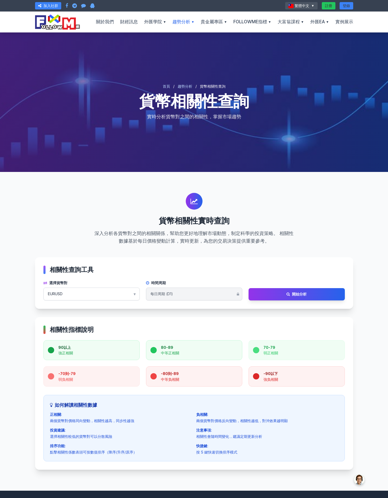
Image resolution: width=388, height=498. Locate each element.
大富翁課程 (291, 21)
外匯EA (319, 21)
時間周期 (156, 283)
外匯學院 (155, 21)
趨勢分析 (183, 21)
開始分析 (296, 294)
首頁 (166, 86)
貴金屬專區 (214, 21)
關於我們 (105, 21)
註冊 (328, 5)
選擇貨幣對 (55, 283)
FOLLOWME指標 (252, 21)
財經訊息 (129, 21)
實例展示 (344, 21)
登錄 (346, 5)
